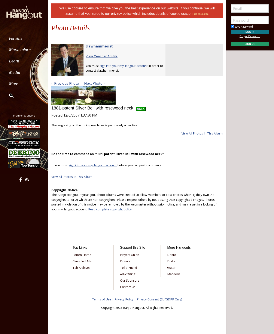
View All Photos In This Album (202, 133)
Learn (14, 61)
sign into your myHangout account (124, 66)
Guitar (171, 268)
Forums (15, 38)
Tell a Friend (128, 268)
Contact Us (128, 287)
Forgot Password (250, 36)
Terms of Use (101, 299)
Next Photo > (94, 83)
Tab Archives (81, 268)
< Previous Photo (65, 83)
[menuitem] (24, 38)
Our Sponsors (129, 280)
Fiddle (171, 261)
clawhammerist (99, 46)
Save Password (242, 26)
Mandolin (173, 274)
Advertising (127, 274)
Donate (125, 261)
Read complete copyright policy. (110, 209)
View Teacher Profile (102, 56)
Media (14, 72)
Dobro (171, 255)
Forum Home (82, 255)
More (13, 83)
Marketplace (20, 49)
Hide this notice (200, 14)
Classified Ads (82, 261)
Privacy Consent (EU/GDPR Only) (159, 299)
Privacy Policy (124, 299)
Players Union (129, 255)
